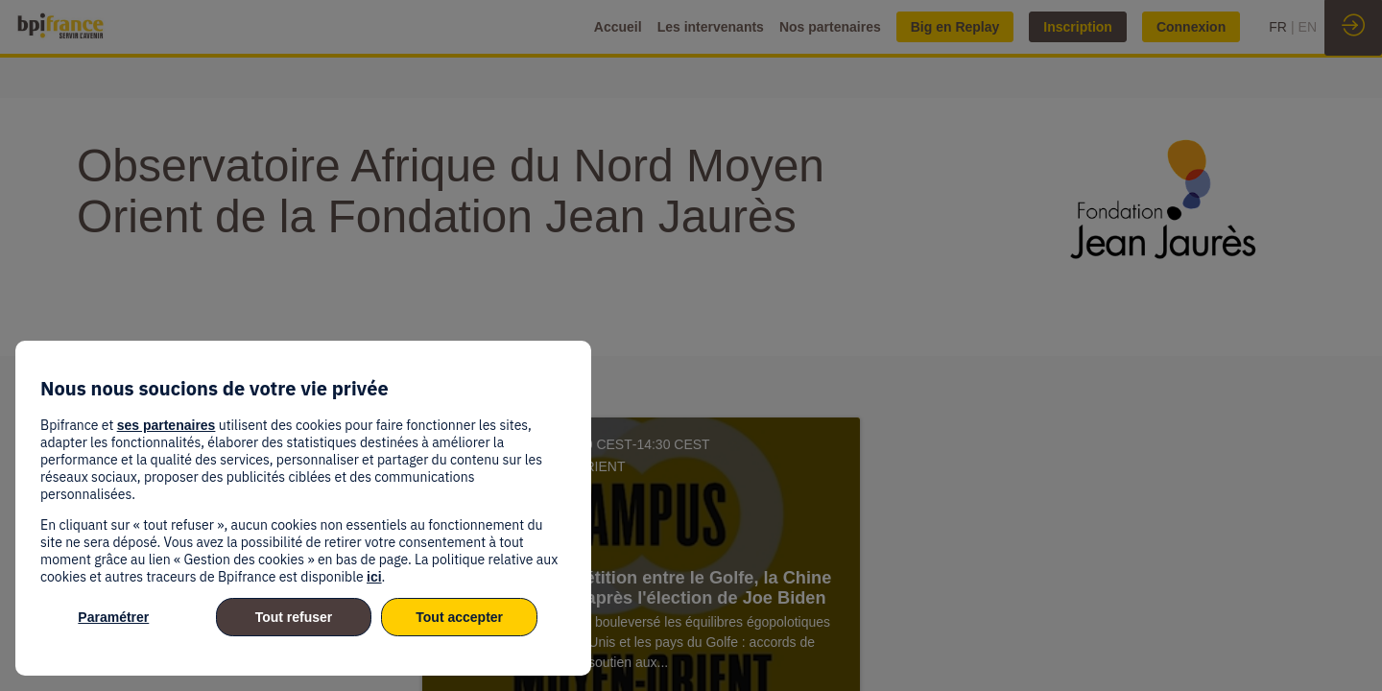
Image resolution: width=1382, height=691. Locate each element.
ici (374, 576)
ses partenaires (166, 425)
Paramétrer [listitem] (113, 617)
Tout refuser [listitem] (294, 617)
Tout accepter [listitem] (459, 617)
